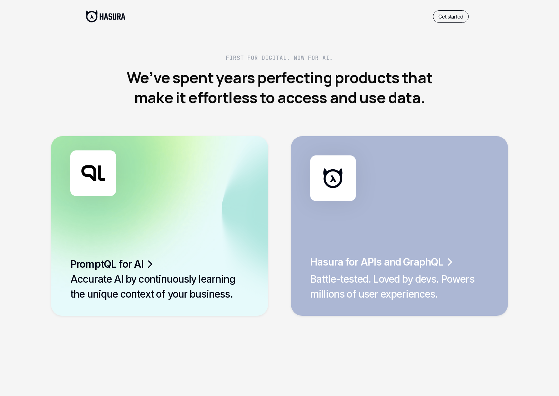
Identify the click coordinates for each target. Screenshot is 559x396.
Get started (450, 17)
